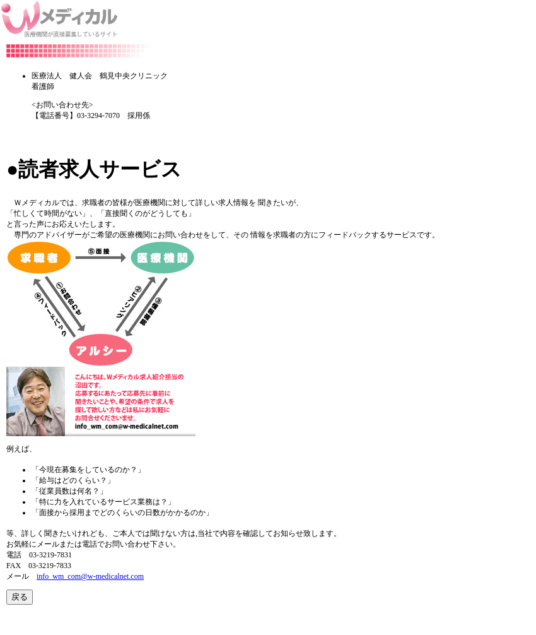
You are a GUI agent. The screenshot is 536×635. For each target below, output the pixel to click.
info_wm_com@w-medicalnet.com (90, 576)
